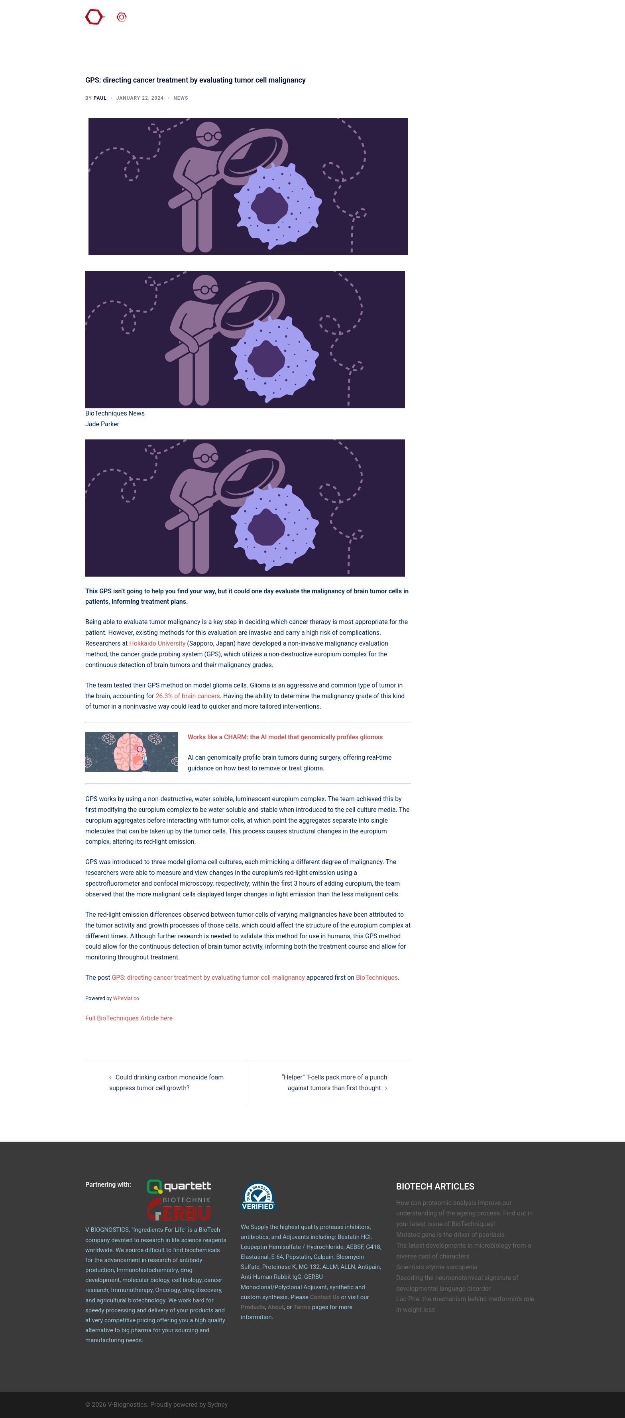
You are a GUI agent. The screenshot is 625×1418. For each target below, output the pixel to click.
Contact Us (325, 1297)
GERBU (456, 19)
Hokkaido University (157, 643)
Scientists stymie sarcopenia (437, 1267)
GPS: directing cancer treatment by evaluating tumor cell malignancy (208, 977)
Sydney (218, 1404)
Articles (485, 19)
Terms (302, 1307)
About (364, 19)
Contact (392, 19)
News (180, 98)
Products (424, 19)
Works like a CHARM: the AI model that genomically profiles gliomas (285, 737)
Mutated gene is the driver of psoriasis (450, 1235)
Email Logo (520, 19)
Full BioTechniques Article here (129, 1018)
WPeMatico (126, 998)
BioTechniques (377, 977)
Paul (100, 98)
